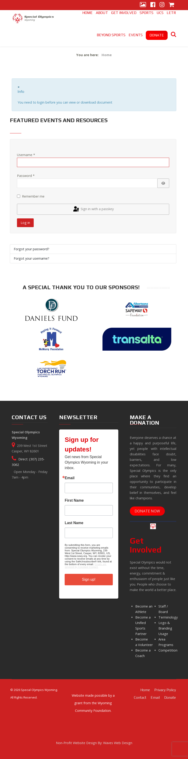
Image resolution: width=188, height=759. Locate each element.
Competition (167, 650)
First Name (74, 500)
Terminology (168, 617)
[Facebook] (153, 5)
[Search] (173, 35)
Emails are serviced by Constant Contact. (85, 565)
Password (26, 175)
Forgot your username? (31, 258)
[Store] (171, 5)
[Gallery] (143, 5)
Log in (25, 222)
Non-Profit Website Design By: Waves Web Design (94, 743)
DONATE (156, 35)
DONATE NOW (147, 511)
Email (70, 478)
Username (26, 155)
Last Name (74, 523)
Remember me (33, 196)
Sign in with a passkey (93, 209)
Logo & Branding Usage (165, 628)
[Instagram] (162, 5)
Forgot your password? (31, 249)
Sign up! (89, 579)
